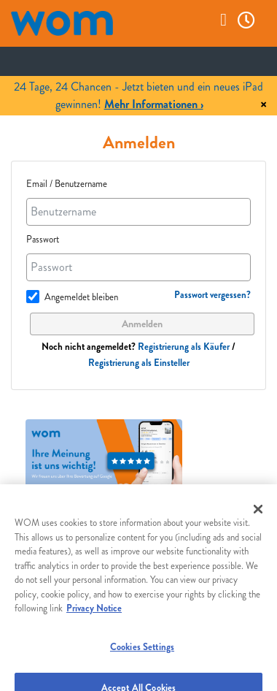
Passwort (42, 239)
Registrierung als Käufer (184, 347)
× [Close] (263, 105)
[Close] (258, 515)
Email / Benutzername (66, 184)
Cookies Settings (142, 652)
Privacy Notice (94, 614)
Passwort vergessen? (212, 295)
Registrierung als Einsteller (139, 363)
